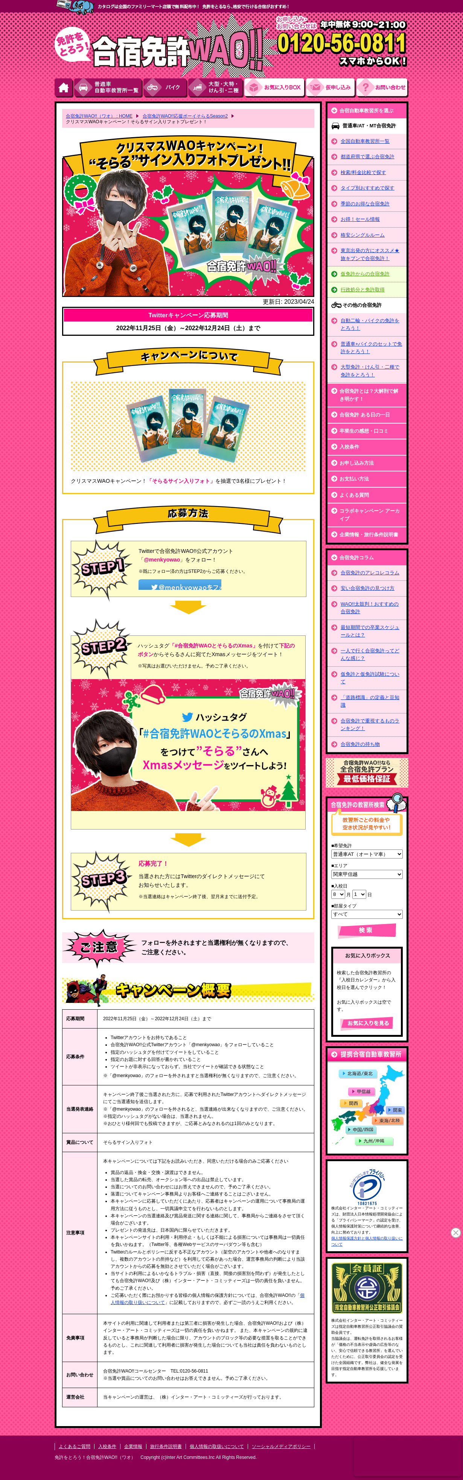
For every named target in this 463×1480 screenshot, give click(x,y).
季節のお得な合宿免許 (365, 204)
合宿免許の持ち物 (360, 744)
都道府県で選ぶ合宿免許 (367, 156)
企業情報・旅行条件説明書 (369, 534)
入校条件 (349, 447)
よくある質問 (354, 495)
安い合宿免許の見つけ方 (367, 588)
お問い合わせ (382, 88)
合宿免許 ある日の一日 (365, 415)
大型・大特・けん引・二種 (216, 88)
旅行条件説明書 (166, 1446)
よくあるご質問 (74, 1446)
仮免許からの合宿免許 (365, 274)
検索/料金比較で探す (363, 172)
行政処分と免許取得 (363, 289)
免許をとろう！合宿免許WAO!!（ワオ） (95, 1457)
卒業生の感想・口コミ (364, 431)
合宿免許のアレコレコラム (370, 572)
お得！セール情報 (360, 219)
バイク (165, 88)
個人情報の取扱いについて (217, 1446)
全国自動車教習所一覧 (365, 141)
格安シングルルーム (363, 235)
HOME (64, 88)
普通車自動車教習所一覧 (108, 88)
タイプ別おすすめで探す (367, 188)
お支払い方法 (354, 479)
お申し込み (331, 88)
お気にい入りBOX (275, 88)
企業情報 (133, 1446)
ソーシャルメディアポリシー (281, 1446)
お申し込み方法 (357, 463)
